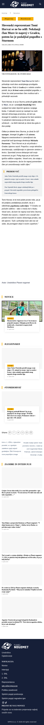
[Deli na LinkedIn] (31, 433)
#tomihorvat (26, 19)
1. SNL (5, 674)
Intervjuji (5, 670)
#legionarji (9, 19)
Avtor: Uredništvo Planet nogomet (16, 283)
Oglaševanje (7, 656)
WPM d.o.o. (12, 722)
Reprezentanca (8, 682)
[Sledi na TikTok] (6, 703)
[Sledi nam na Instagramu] (3, 703)
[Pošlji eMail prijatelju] (22, 433)
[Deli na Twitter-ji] (18, 433)
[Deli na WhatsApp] (10, 433)
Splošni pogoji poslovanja (12, 694)
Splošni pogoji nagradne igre (14, 698)
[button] (3, 4)
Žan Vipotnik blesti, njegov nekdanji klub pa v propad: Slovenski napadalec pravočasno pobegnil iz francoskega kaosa (21, 190)
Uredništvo (6, 653)
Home (4, 13)
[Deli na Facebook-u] (14, 433)
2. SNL (5, 678)
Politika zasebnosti (9, 690)
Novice (16, 13)
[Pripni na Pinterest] (27, 433)
